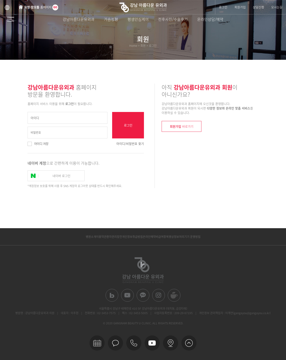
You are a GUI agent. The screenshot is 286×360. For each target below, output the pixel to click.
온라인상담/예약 (210, 19)
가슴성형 (111, 19)
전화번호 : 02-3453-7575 (100, 313)
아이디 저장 (41, 143)
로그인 (223, 7)
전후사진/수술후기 (173, 19)
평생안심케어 (138, 19)
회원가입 (240, 7)
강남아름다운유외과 (78, 19)
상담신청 (258, 7)
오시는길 (276, 7)
